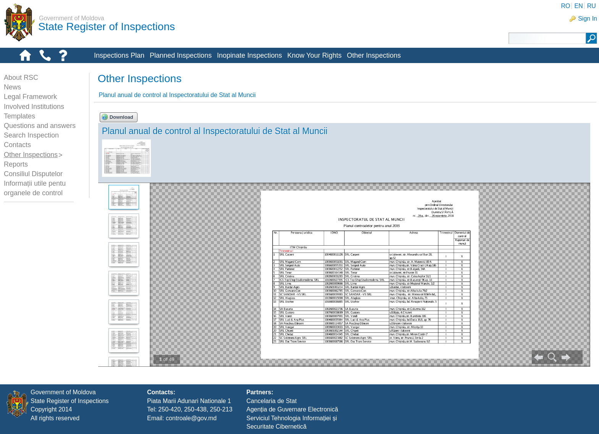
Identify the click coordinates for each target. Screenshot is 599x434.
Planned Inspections (181, 55)
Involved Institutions (34, 106)
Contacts (17, 145)
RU (591, 6)
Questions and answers (40, 126)
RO (565, 6)
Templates (19, 116)
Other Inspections (374, 55)
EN (578, 6)
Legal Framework (30, 96)
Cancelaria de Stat (271, 401)
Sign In (587, 18)
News (12, 87)
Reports (16, 164)
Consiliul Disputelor (33, 174)
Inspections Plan (119, 55)
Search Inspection (31, 135)
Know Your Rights (314, 55)
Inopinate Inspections (249, 55)
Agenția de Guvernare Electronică (292, 409)
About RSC (21, 77)
